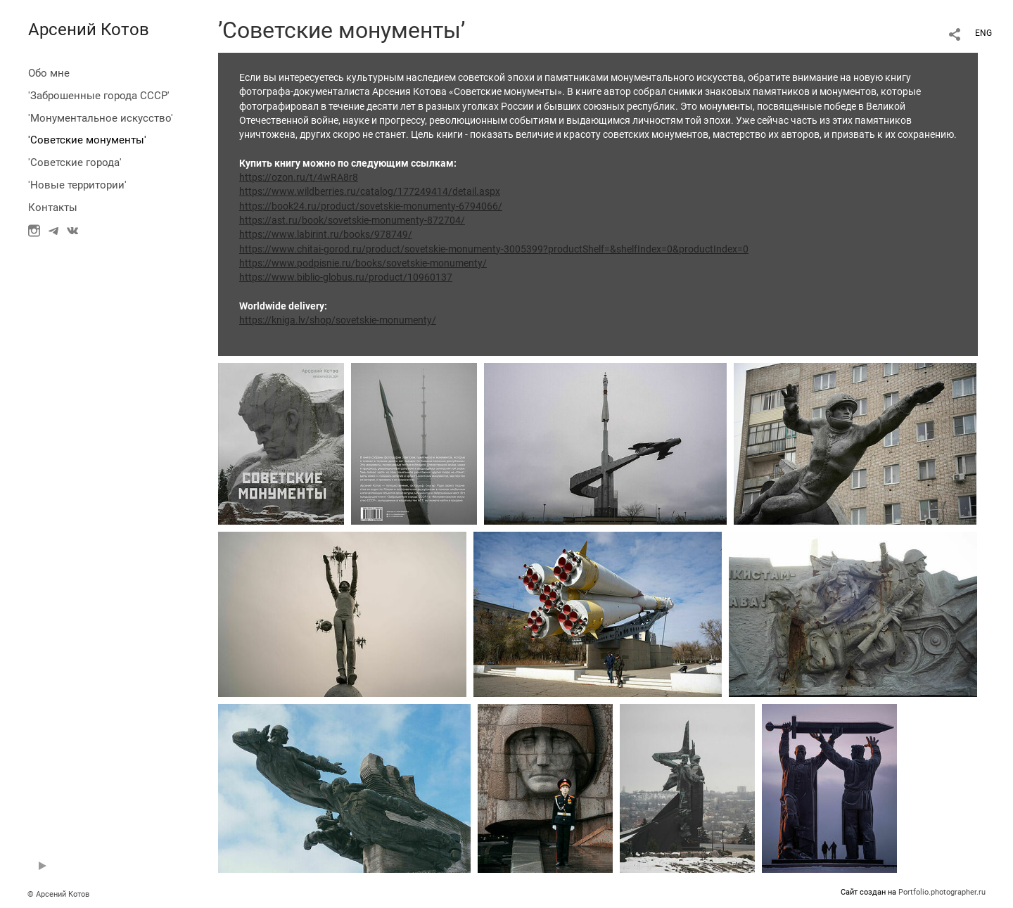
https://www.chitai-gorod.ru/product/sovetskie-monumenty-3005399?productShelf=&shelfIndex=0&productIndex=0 (493, 249)
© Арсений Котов (58, 894)
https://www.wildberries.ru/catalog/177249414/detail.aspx (369, 191)
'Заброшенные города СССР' (99, 95)
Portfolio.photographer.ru (942, 892)
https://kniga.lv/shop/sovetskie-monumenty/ (337, 320)
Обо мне (49, 73)
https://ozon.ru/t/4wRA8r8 (298, 177)
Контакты (52, 207)
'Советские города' (75, 162)
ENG (983, 33)
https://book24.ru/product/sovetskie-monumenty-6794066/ (370, 206)
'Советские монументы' (87, 140)
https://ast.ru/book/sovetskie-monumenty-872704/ (352, 220)
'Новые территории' (77, 185)
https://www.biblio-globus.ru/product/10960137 (345, 277)
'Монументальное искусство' (100, 118)
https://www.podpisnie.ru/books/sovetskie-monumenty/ (363, 263)
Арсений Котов (88, 29)
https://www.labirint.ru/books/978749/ (325, 234)
